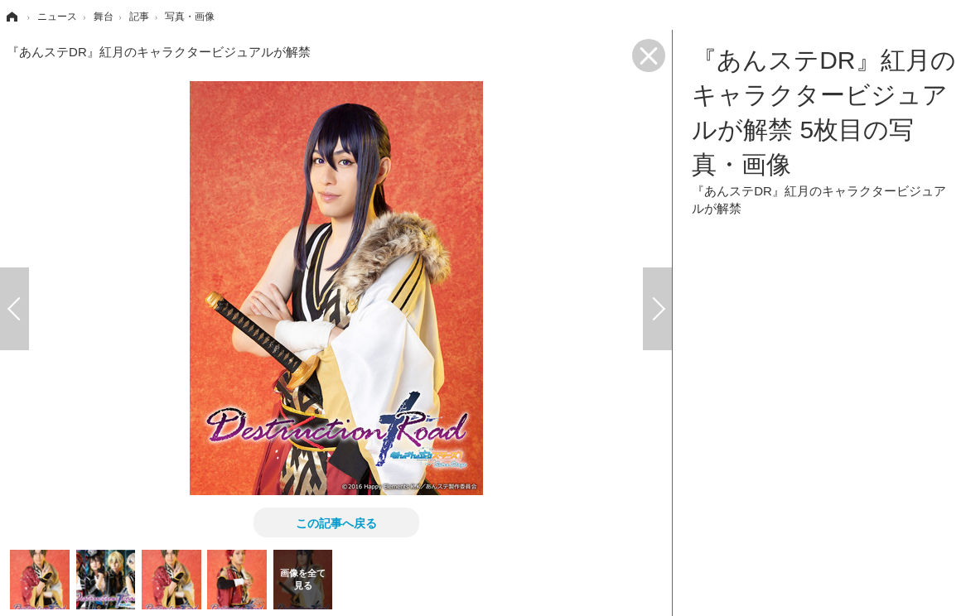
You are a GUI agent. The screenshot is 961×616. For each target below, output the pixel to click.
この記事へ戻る (336, 522)
